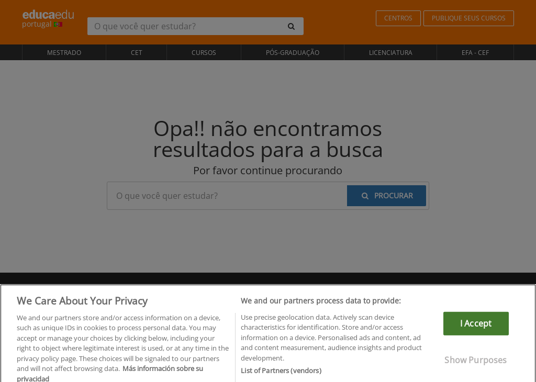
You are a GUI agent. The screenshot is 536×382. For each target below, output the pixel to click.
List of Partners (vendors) (281, 375)
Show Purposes (475, 364)
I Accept (476, 328)
